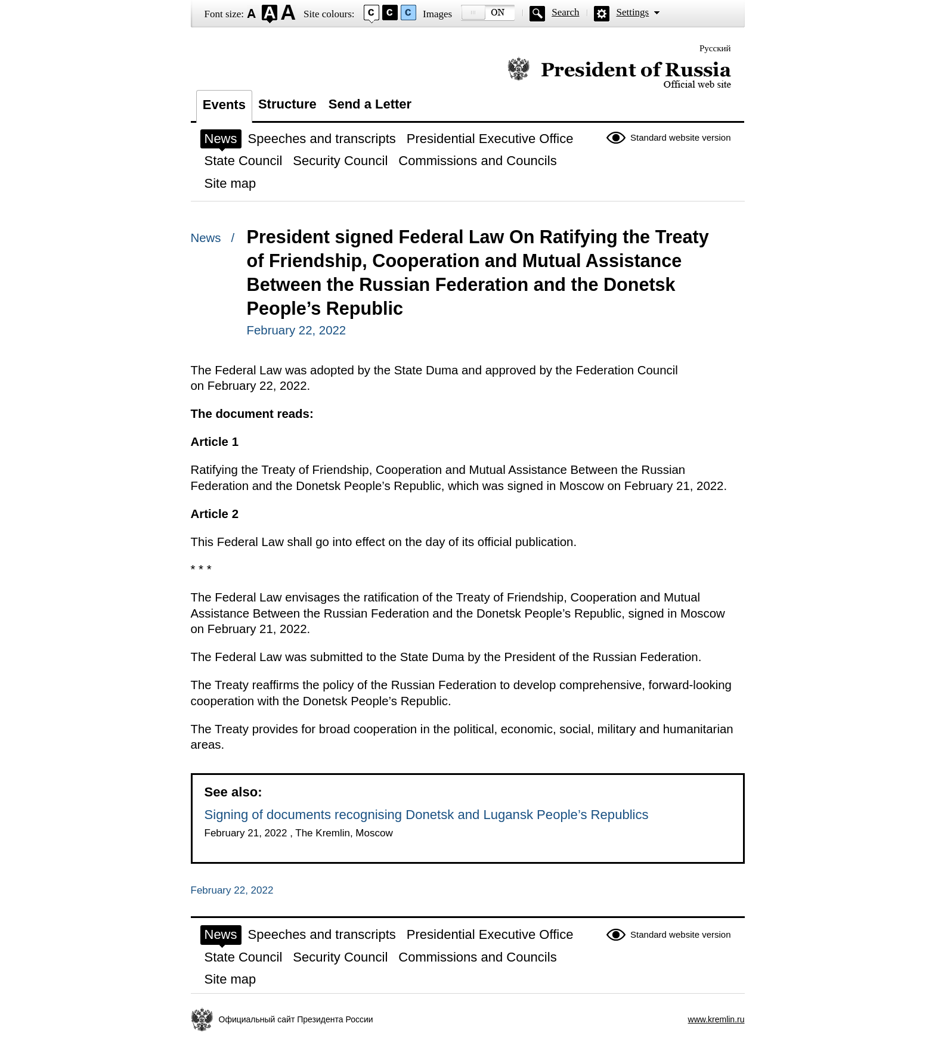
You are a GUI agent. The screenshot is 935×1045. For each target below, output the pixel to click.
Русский (715, 48)
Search (565, 12)
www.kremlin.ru (716, 1019)
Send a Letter (370, 104)
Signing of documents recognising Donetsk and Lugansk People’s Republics (427, 814)
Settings (632, 12)
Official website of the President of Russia (619, 73)
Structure (287, 104)
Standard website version (680, 137)
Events (224, 104)
